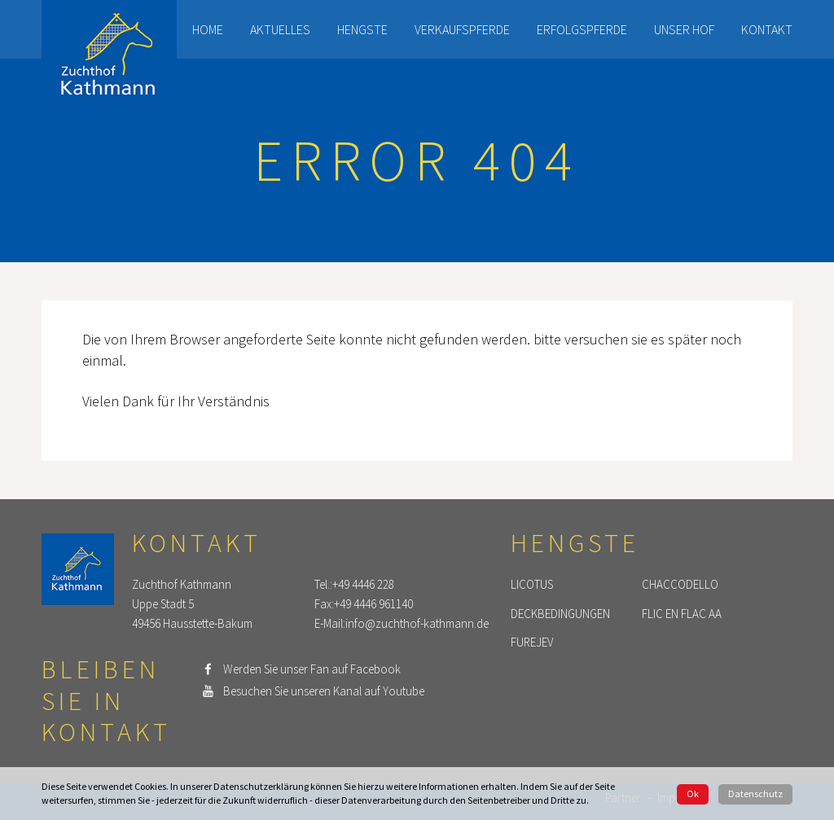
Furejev (532, 643)
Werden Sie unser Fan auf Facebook (312, 669)
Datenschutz (755, 793)
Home (207, 29)
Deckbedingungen (560, 613)
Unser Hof (684, 29)
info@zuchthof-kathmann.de (417, 623)
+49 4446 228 (363, 584)
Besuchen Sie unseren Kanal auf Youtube (323, 691)
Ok (693, 793)
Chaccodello (680, 584)
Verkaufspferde (462, 29)
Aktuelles (280, 29)
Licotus (532, 584)
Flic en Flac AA (682, 613)
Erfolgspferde (582, 29)
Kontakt (766, 29)
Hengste (362, 29)
